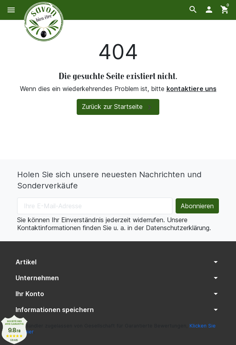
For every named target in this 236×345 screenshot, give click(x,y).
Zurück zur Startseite (118, 107)
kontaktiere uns (191, 89)
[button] (193, 9)
